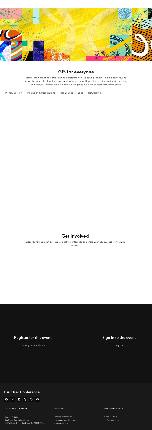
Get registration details (33, 345)
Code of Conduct (61, 424)
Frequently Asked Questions (65, 420)
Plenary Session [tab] (13, 92)
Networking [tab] (94, 92)
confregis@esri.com (111, 420)
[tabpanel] (76, 133)
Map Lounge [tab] (66, 92)
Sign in (119, 345)
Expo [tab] (80, 92)
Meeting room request (63, 417)
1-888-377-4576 (110, 417)
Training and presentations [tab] (41, 92)
